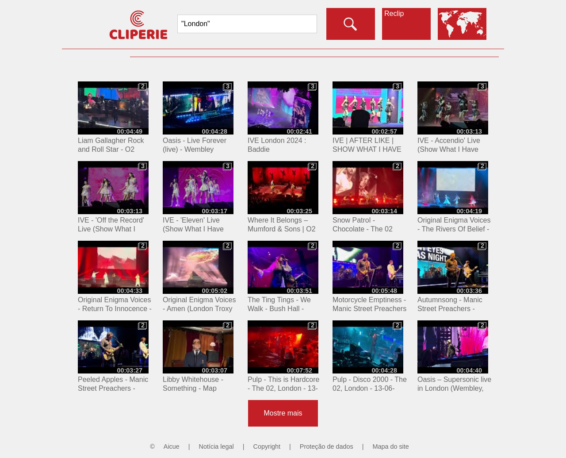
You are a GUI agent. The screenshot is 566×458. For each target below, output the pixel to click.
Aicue (172, 446)
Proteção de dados (326, 446)
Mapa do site (390, 446)
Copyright (267, 446)
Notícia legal (216, 446)
